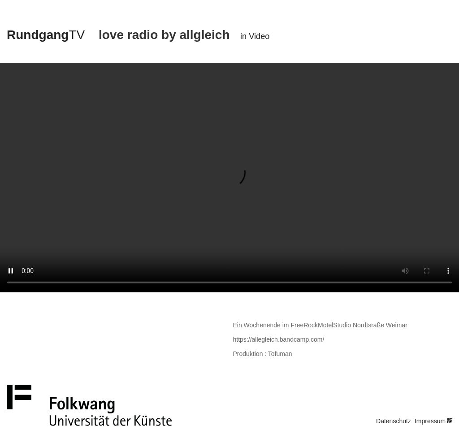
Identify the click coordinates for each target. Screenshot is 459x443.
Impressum (430, 421)
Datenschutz (393, 421)
